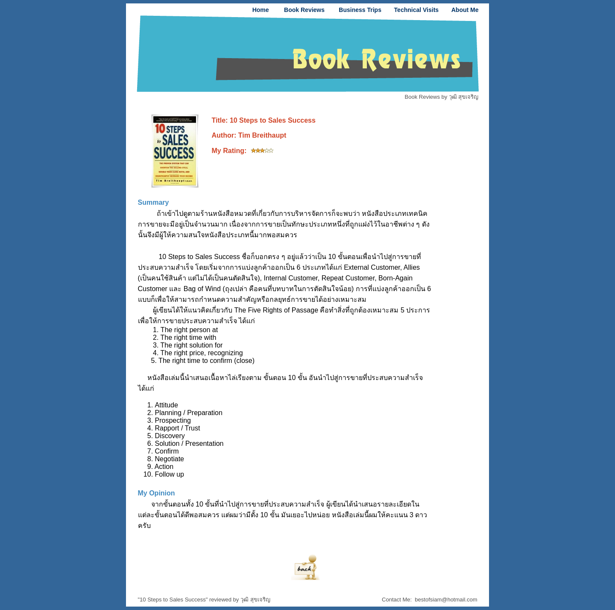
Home (260, 9)
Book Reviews (304, 9)
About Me (465, 9)
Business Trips (360, 9)
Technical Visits (416, 9)
